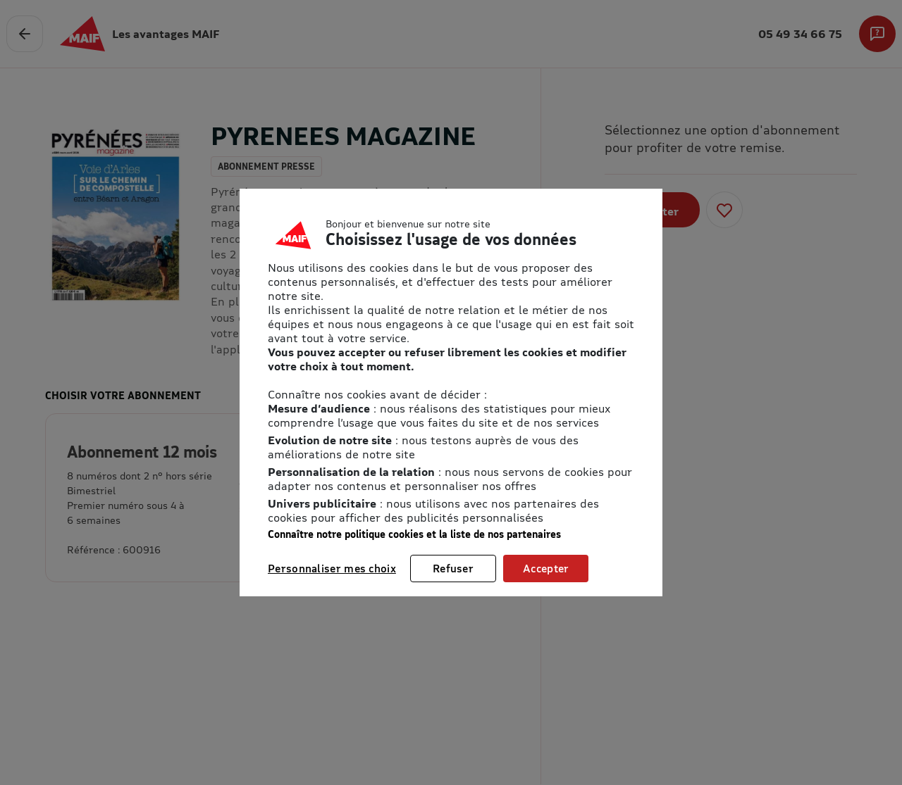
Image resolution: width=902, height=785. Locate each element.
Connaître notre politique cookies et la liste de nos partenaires (414, 534)
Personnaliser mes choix (332, 568)
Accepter (546, 568)
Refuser (453, 568)
